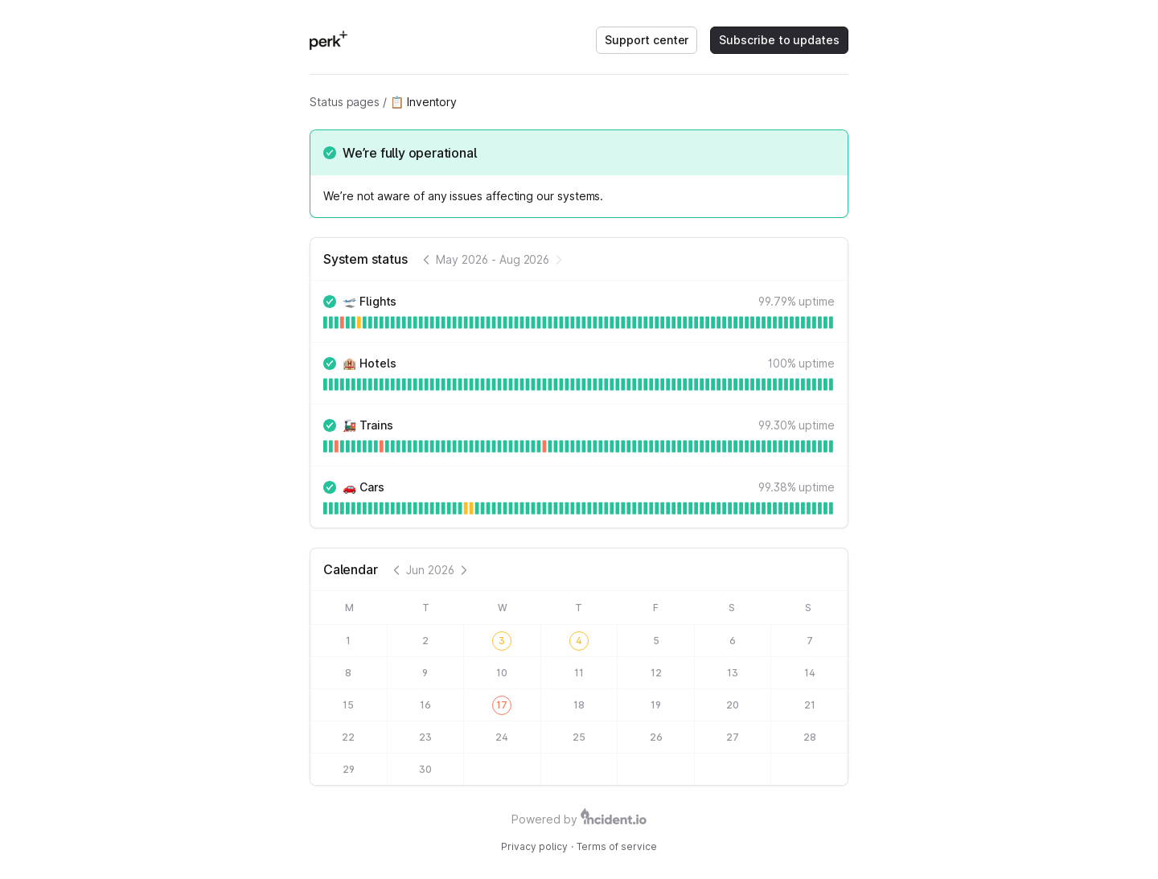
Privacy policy (534, 846)
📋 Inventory (423, 102)
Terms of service (617, 846)
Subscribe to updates (779, 40)
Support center (646, 40)
